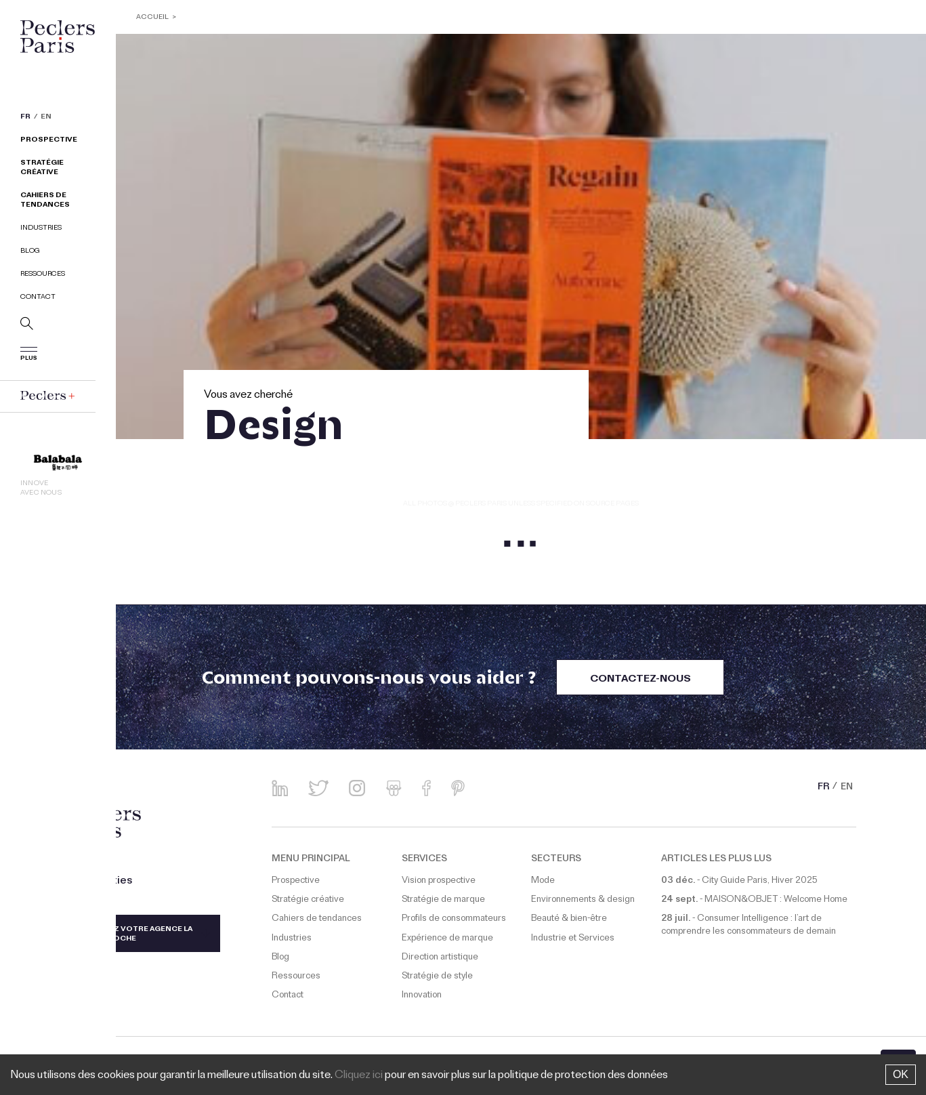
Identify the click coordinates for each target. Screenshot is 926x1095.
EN (46, 118)
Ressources (42, 275)
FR (25, 118)
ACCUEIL (152, 18)
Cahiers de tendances (45, 200)
